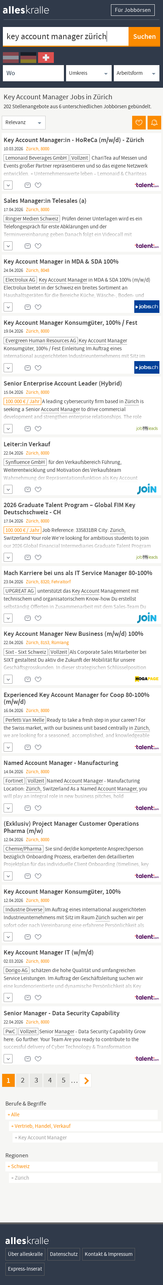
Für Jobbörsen (133, 10)
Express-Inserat (25, 1268)
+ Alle (13, 1114)
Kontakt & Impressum (108, 1254)
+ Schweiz (18, 1166)
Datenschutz (64, 1254)
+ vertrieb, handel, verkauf (40, 1126)
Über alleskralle (25, 1254)
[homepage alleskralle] (31, 8)
